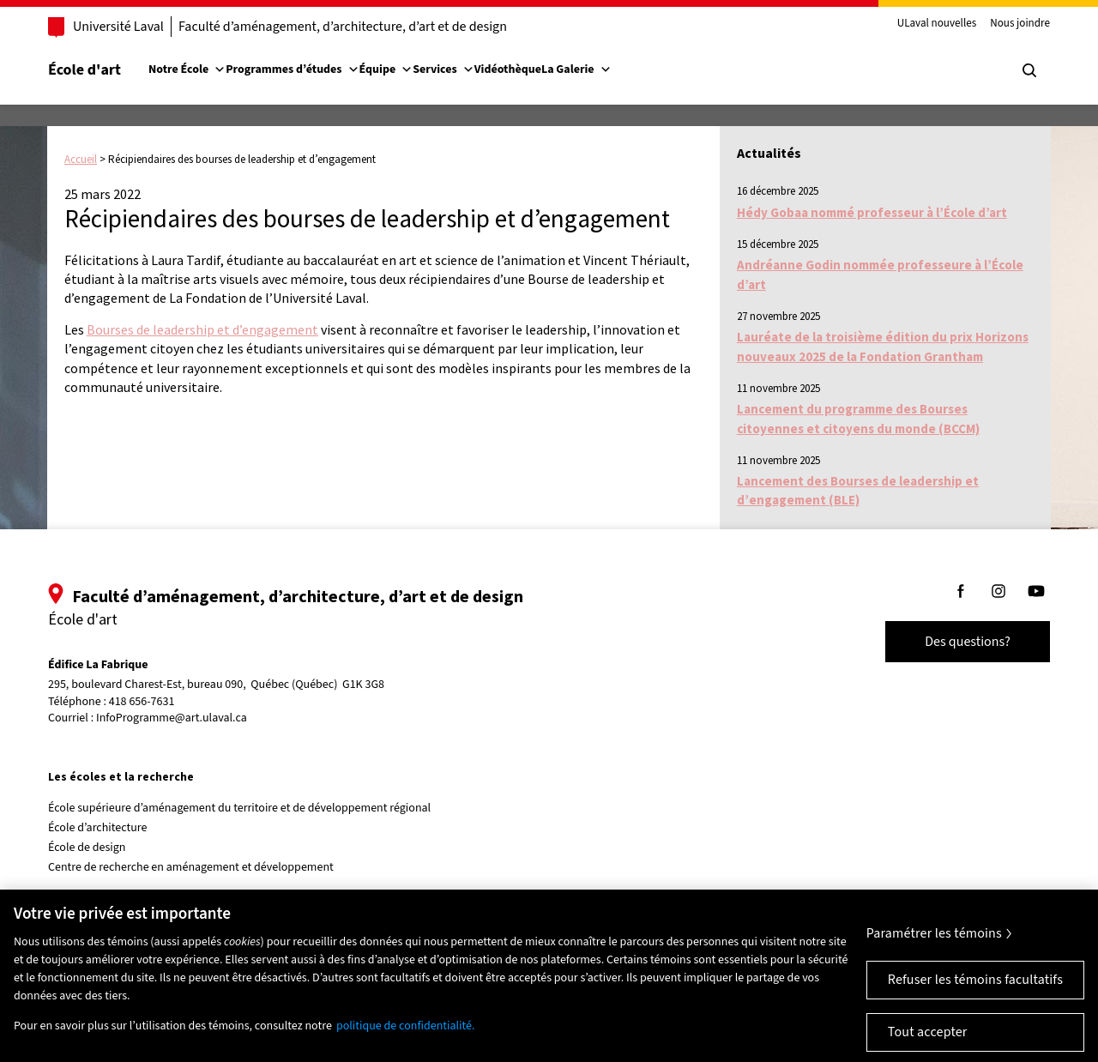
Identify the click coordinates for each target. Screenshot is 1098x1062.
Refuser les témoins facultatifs (975, 992)
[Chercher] (1029, 70)
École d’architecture (98, 827)
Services (443, 69)
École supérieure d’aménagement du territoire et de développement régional (239, 808)
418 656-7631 (142, 702)
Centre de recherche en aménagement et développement (191, 867)
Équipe (386, 69)
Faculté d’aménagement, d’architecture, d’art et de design (342, 26)
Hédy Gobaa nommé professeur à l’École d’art (872, 212)
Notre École (187, 69)
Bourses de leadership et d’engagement (202, 329)
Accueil (80, 159)
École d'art (84, 70)
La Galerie (576, 69)
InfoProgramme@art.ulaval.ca (171, 718)
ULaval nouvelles (937, 24)
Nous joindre (1020, 24)
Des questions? (968, 641)
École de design (86, 847)
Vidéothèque (507, 69)
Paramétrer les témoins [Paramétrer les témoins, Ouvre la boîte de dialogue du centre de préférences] (934, 946)
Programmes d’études (292, 69)
